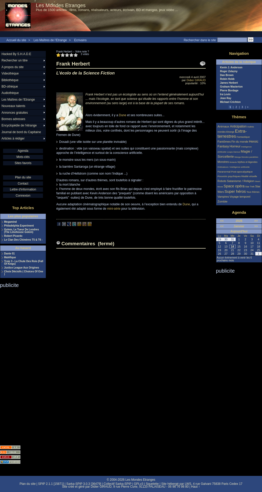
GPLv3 (138, 484)
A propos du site (13, 67)
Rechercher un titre (15, 60)
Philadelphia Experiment (19, 225)
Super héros (235, 191)
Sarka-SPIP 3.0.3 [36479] (83, 484)
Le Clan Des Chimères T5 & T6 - (23, 240)
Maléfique (10, 257)
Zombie (222, 201)
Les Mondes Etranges (61, 5)
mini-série (114, 208)
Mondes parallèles (250, 157)
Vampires (223, 196)
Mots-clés (22, 157)
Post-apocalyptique (242, 171)
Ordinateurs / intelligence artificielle (233, 167)
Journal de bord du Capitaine (21, 132)
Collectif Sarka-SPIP (118, 484)
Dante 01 (9, 253)
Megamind (10, 222)
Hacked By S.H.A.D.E (16, 54)
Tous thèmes (252, 192)
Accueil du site (16, 40)
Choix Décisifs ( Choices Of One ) (23, 272)
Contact (23, 183)
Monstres (223, 161)
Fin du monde (239, 141)
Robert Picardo (13, 236)
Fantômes (224, 141)
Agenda (23, 151)
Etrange (230, 132)
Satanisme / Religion (240, 181)
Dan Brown (227, 75)
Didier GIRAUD (196, 80)
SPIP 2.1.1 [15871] (51, 484)
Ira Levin (225, 94)
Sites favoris (23, 163)
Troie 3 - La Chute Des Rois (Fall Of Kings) (23, 262)
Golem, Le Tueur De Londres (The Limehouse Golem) (21, 230)
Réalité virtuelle (249, 176)
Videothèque (10, 73)
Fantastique (243, 136)
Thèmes (239, 117)
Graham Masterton (231, 86)
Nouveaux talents (13, 106)
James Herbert (229, 83)
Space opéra (234, 186)
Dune (122, 115)
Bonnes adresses (13, 119)
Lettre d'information (23, 189)
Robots (221, 181)
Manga (237, 157)
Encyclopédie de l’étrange (19, 125)
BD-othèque (10, 86)
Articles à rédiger (13, 138)
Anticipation (238, 126)
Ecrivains (80, 40)
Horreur (235, 146)
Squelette (152, 484)
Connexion (23, 195)
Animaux (223, 126)
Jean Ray (225, 98)
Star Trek (250, 186)
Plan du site (23, 177)
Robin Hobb (227, 79)
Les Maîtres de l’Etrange (50, 40)
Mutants (233, 162)
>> (256, 221)
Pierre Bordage (229, 90)
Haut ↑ (195, 486)
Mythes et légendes (247, 162)
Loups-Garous (233, 152)
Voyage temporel (240, 196)
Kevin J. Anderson (231, 67)
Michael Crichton (230, 102)
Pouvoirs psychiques (229, 176)
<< (222, 221)
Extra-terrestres (232, 134)
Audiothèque (10, 93)
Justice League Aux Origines (21, 267)
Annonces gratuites (15, 112)
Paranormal (224, 171)
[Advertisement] (20, 365)
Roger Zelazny (228, 71)
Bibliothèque (10, 80)
